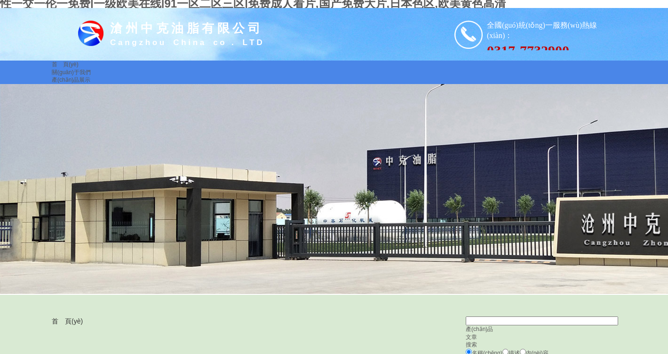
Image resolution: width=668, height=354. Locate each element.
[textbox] (542, 320)
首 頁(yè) (67, 321)
